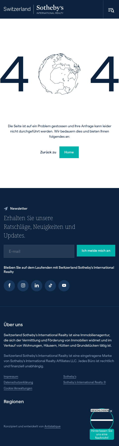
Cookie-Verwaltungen (18, 388)
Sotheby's (69, 376)
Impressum (11, 376)
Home (69, 152)
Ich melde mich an (96, 250)
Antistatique (52, 426)
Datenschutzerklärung (18, 382)
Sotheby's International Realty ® (84, 382)
